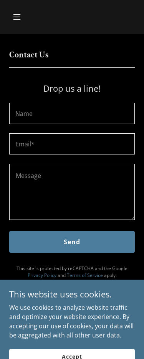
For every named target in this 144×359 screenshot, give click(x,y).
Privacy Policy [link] (42, 275)
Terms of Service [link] (85, 275)
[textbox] (72, 113)
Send (72, 242)
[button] (23, 17)
